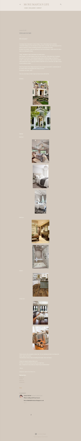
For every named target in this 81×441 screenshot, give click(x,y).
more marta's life (36, 4)
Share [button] (20, 387)
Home (25, 8)
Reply (25, 402)
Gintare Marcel (44, 436)
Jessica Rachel (27, 395)
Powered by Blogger (40, 434)
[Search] (61, 4)
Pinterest (21, 380)
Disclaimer (31, 8)
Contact (38, 8)
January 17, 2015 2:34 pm (37, 395)
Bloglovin (21, 377)
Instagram (21, 382)
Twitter (21, 378)
